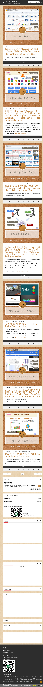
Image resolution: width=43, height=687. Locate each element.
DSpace (38, 678)
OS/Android (6, 681)
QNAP (27, 387)
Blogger (40, 676)
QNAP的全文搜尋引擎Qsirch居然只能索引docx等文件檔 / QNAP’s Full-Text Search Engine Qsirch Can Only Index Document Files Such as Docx (22, 393)
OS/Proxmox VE (7, 679)
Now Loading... (23, 566)
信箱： (8, 648)
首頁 (22, 474)
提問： (6, 650)
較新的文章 (7, 474)
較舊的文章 (38, 474)
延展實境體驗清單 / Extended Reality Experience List (22, 325)
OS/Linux (17, 681)
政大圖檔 (26, 676)
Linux (31, 678)
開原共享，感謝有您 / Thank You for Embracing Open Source (22, 454)
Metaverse (28, 244)
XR (23, 321)
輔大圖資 (10, 676)
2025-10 (39, 498)
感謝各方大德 (6, 505)
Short (26, 451)
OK (40, 685)
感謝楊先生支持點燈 (8, 501)
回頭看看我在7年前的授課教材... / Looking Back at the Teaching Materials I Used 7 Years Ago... (22, 187)
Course (22, 681)
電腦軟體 (18, 676)
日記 (4, 676)
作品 (16, 678)
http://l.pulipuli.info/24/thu (21, 133)
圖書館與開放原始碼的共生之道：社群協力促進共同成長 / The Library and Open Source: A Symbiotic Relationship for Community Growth (22, 115)
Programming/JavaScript (9, 678)
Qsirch (30, 387)
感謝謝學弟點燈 (7, 498)
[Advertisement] (22, 552)
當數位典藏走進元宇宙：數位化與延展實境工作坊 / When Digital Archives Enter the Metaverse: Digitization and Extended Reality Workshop (22, 252)
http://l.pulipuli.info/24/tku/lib (21, 272)
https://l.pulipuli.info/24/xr (21, 337)
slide (30, 108)
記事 (34, 678)
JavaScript (26, 678)
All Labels (9, 674)
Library (21, 108)
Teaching (23, 46)
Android (25, 679)
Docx (21, 387)
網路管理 (21, 678)
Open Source (25, 108)
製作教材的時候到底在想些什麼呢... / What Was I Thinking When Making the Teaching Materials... (22, 51)
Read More (22, 62)
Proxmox (30, 679)
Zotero (33, 679)
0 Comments (15, 46)
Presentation (12, 681)
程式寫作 (13, 679)
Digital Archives (23, 244)
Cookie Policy (34, 685)
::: (3, 5)
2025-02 (39, 501)
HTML (24, 387)
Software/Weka (28, 681)
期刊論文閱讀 (33, 676)
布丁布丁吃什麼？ (12, 2)
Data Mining (39, 679)
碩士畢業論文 (19, 679)
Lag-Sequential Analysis (24, 183)
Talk (21, 46)
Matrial (21, 321)
